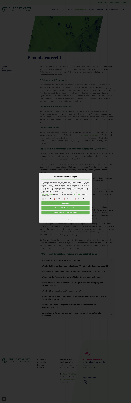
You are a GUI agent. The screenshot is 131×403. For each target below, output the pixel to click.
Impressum (84, 198)
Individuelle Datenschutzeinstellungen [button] (65, 190)
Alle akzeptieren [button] (65, 181)
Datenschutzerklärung (47, 172)
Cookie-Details (47, 198)
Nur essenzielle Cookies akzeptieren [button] (65, 185)
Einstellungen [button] (77, 172)
